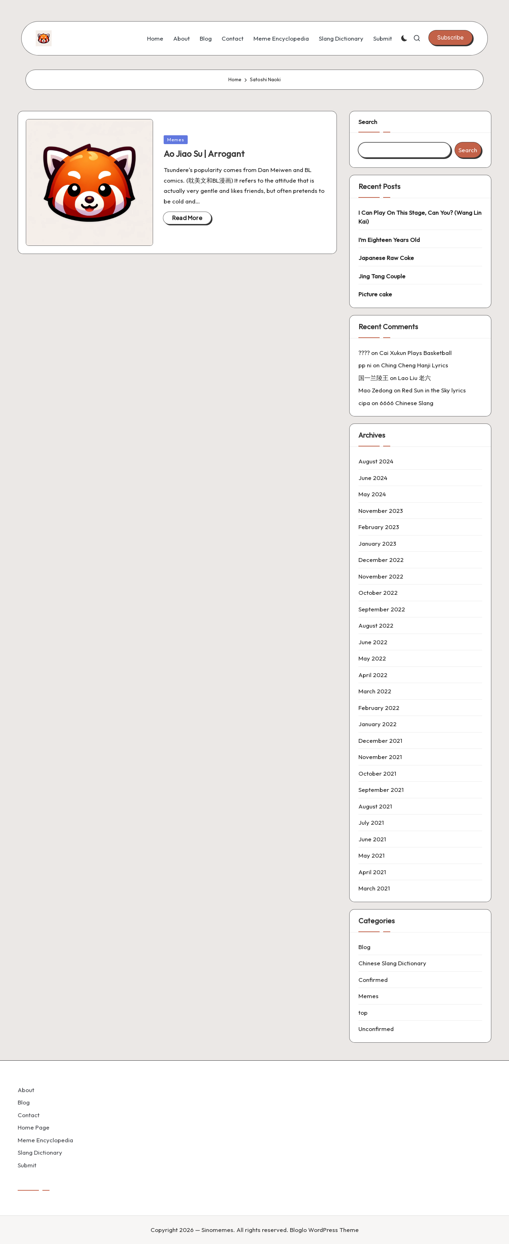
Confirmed (373, 979)
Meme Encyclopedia (45, 1140)
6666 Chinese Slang (406, 403)
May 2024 (372, 494)
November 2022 (380, 576)
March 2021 (374, 888)
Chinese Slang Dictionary (392, 963)
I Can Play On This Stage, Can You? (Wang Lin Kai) (419, 217)
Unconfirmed (376, 1028)
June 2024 (372, 477)
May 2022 (372, 658)
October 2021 (377, 773)
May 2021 (371, 855)
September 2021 (381, 789)
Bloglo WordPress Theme (324, 1229)
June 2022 (372, 642)
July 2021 (371, 822)
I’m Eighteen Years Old (389, 239)
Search (367, 121)
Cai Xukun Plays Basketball (415, 352)
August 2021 (375, 806)
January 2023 (377, 543)
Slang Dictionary (40, 1152)
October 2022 (378, 592)
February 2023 (378, 527)
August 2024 (375, 461)
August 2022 (375, 625)
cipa (364, 403)
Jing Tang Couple (381, 276)
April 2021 (372, 872)
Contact (29, 1115)
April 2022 (372, 675)
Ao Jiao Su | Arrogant (204, 153)
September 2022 (381, 609)
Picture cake (375, 294)
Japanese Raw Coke (386, 257)
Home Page (33, 1127)
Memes (175, 139)
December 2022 (381, 559)
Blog (364, 946)
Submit (27, 1165)
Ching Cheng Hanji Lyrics (414, 365)
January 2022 (377, 724)
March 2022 (374, 691)
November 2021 (380, 756)
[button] (450, 37)
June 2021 (372, 839)
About (26, 1090)
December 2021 (380, 740)
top (363, 1012)
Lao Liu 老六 (414, 377)
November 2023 (380, 510)
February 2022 (378, 707)
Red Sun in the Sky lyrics (434, 390)
